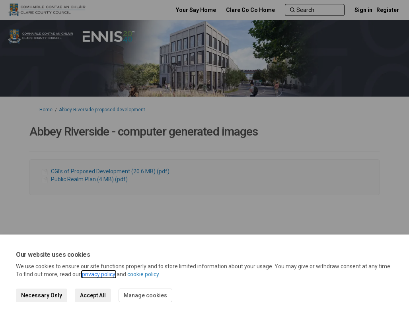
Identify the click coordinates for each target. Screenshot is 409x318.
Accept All (93, 295)
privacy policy (98, 274)
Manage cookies (145, 295)
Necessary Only (41, 295)
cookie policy (143, 274)
